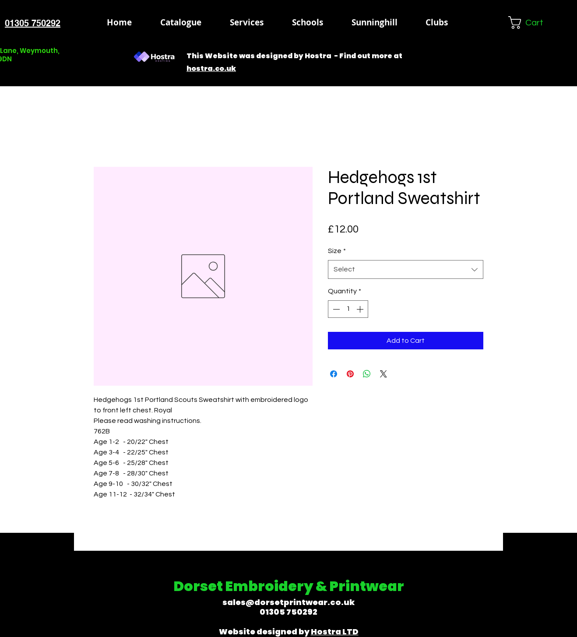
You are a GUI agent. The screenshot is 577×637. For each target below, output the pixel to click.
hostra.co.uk (211, 68)
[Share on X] (383, 374)
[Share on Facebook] (333, 374)
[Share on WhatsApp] (367, 374)
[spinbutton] (348, 309)
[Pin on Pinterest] (350, 374)
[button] (307, 22)
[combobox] (405, 269)
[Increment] (361, 309)
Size (337, 250)
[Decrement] (335, 309)
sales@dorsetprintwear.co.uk (288, 602)
